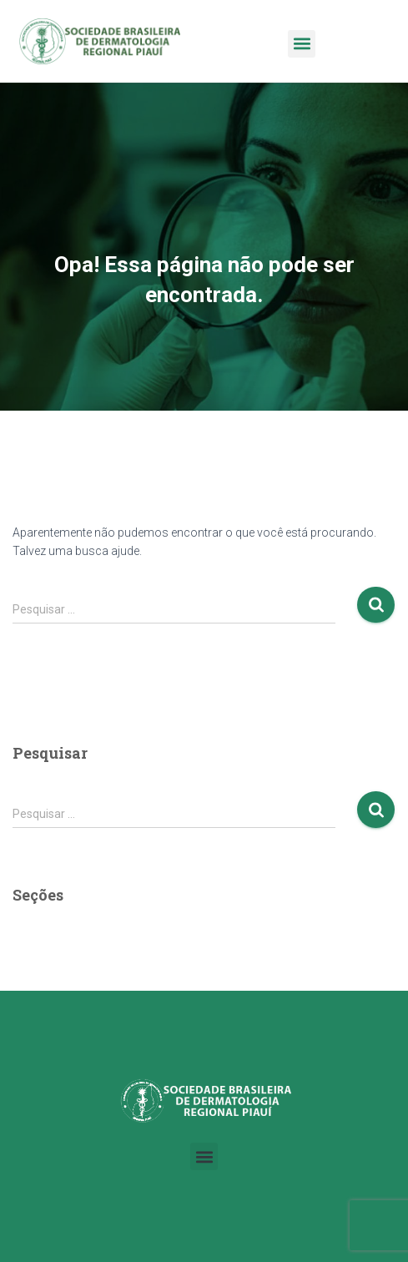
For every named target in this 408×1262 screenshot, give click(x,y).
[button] (301, 44)
